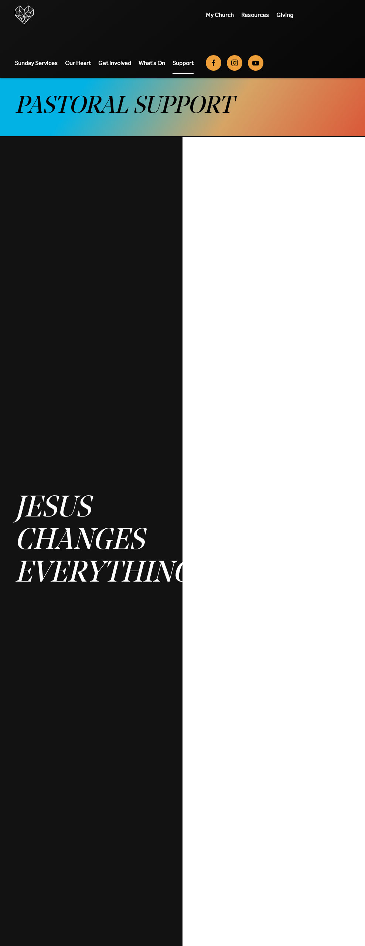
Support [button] (183, 63)
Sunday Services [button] (36, 63)
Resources (255, 14)
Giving (284, 14)
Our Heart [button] (78, 63)
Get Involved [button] (114, 63)
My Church (220, 14)
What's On (152, 63)
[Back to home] (24, 15)
